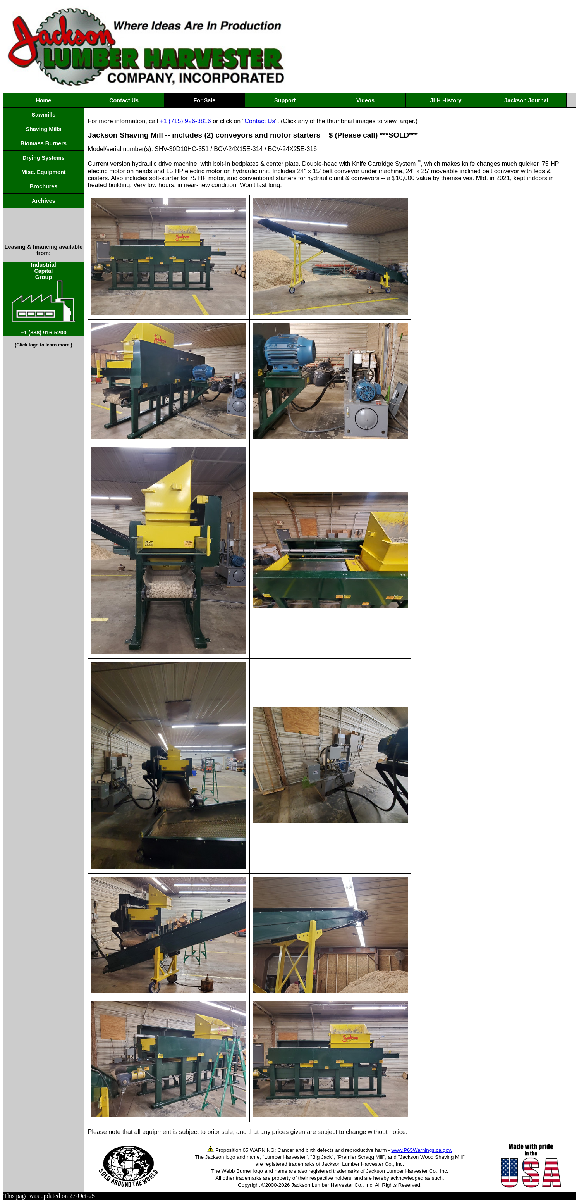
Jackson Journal (526, 100)
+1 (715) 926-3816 (185, 121)
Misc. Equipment (43, 172)
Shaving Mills (43, 129)
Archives (43, 201)
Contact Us (124, 100)
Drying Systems (43, 158)
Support (285, 100)
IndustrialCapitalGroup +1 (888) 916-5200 (44, 299)
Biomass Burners (44, 143)
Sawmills (44, 115)
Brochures (43, 186)
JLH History (446, 100)
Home (43, 100)
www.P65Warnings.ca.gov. (421, 1150)
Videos (365, 100)
